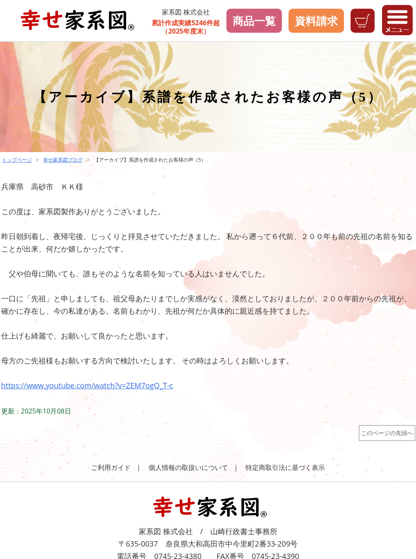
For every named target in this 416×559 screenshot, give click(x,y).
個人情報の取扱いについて (188, 467)
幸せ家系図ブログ (63, 159)
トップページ (17, 159)
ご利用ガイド (111, 467)
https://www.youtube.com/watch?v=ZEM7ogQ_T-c (87, 385)
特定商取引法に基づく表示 (285, 467)
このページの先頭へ (387, 433)
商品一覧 (254, 20)
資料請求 (316, 20)
